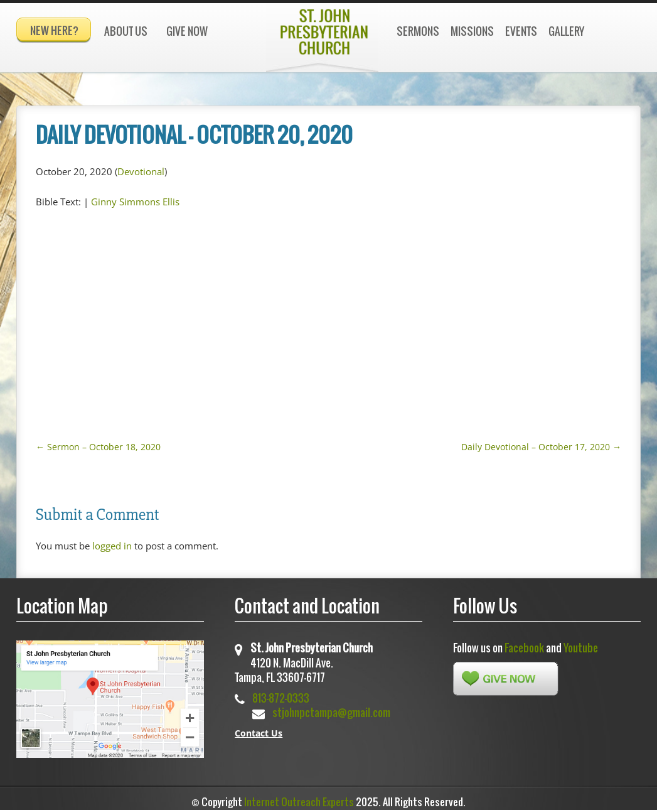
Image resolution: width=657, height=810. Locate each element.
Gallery (566, 31)
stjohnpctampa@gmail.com (331, 707)
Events (521, 31)
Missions (472, 31)
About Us (125, 31)
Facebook (524, 642)
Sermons (418, 31)
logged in (112, 540)
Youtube (581, 642)
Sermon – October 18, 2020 (98, 441)
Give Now (187, 31)
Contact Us (258, 727)
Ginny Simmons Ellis (135, 196)
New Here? (54, 30)
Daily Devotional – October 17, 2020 (541, 441)
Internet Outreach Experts (299, 796)
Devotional (140, 165)
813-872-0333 (280, 692)
